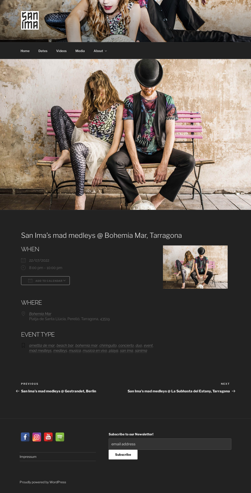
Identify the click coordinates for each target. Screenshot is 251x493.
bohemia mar (86, 345)
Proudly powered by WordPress (43, 482)
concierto (126, 345)
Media (80, 51)
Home (25, 51)
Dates (42, 51)
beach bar (65, 345)
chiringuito (108, 345)
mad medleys (40, 350)
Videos (61, 51)
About (100, 51)
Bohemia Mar (40, 314)
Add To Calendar (45, 281)
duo (139, 345)
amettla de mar (42, 345)
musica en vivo (95, 350)
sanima (141, 350)
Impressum (28, 457)
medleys (60, 350)
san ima (126, 350)
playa (113, 350)
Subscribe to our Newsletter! (131, 434)
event (148, 345)
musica (75, 350)
